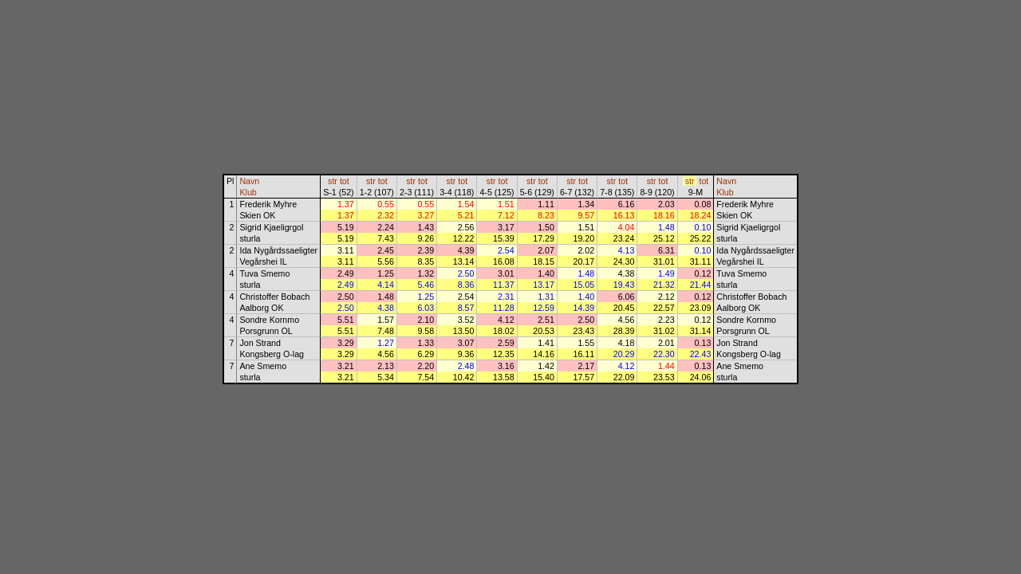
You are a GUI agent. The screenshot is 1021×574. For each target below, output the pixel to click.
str (332, 181)
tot (344, 181)
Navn (249, 181)
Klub (247, 192)
